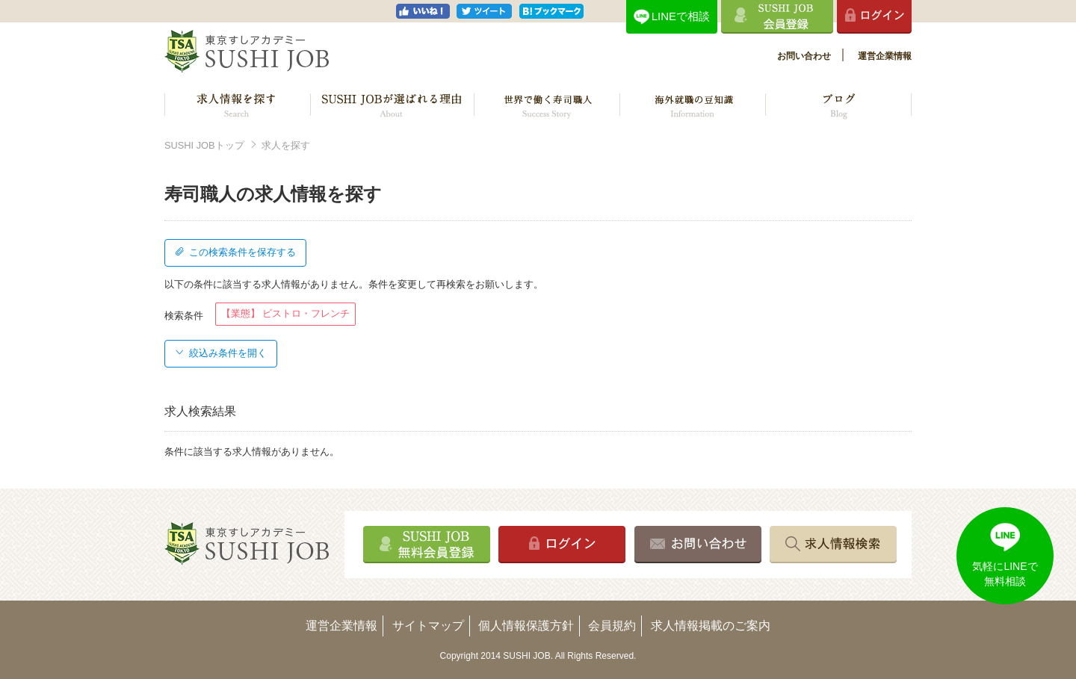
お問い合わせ (804, 56)
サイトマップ (428, 625)
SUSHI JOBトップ (204, 145)
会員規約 (612, 625)
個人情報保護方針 (526, 625)
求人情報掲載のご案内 (710, 625)
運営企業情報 (885, 56)
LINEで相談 (681, 16)
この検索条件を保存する (235, 252)
